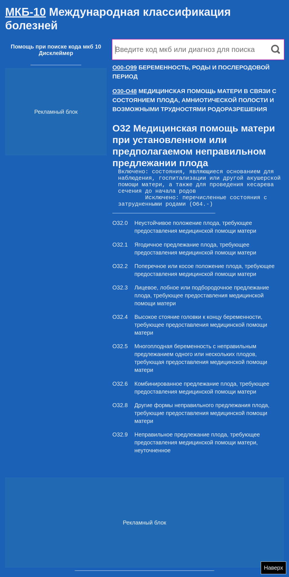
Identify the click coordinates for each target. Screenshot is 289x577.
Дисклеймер (56, 53)
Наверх (273, 568)
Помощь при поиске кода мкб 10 (56, 46)
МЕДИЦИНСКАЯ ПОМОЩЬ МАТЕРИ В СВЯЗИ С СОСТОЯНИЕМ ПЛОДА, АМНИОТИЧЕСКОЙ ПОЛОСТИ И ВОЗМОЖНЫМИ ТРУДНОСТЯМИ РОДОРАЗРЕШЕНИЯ (194, 100)
